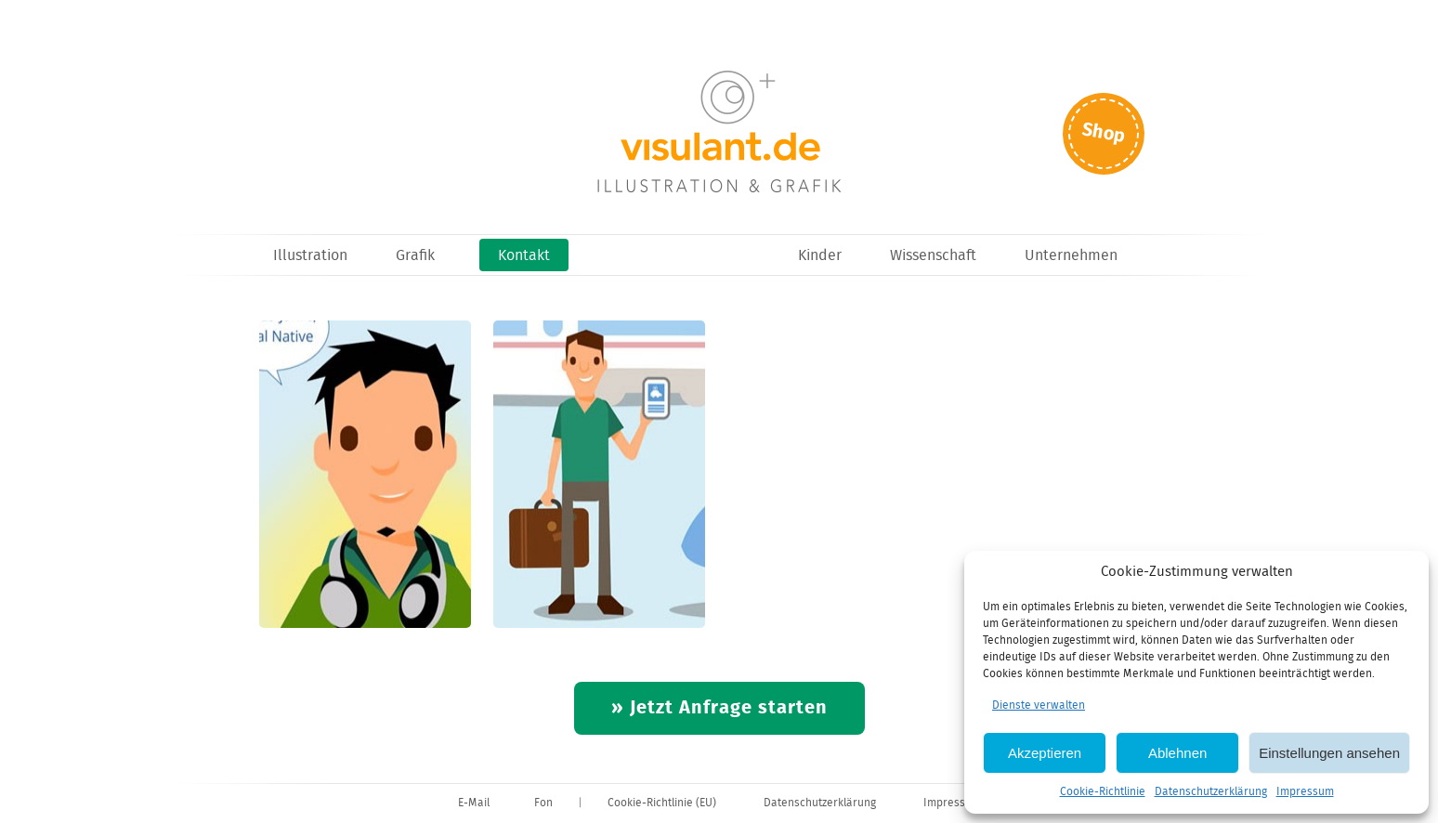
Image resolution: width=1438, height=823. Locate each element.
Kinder (820, 256)
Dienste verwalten (1038, 705)
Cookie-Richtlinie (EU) (662, 803)
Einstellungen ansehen (1329, 753)
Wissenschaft (933, 256)
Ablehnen (1177, 753)
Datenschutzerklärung (1211, 792)
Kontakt (524, 256)
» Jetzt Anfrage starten (719, 708)
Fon (543, 803)
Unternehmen (1071, 256)
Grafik (415, 256)
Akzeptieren (1044, 753)
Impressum (1305, 792)
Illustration (310, 256)
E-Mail (474, 803)
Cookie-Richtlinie (1102, 792)
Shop (1103, 133)
